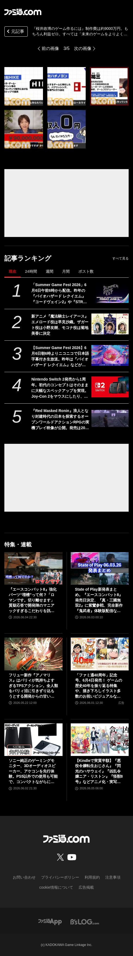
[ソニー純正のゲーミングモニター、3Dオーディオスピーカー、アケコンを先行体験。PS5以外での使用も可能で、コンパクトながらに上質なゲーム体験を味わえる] (33, 739)
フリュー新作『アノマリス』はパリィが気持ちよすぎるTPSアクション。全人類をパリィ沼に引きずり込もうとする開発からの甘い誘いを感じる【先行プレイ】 (33, 686)
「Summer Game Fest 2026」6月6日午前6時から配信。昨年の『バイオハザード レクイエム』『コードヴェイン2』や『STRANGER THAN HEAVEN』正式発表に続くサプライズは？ (59, 294)
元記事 (15, 32)
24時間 (31, 271)
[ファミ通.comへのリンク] (22, 12)
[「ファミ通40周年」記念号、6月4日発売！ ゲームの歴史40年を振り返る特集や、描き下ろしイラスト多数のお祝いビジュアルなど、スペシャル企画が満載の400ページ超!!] (100, 654)
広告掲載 (86, 887)
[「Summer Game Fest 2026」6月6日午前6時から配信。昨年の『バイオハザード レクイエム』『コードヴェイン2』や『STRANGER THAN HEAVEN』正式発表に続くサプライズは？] (110, 292)
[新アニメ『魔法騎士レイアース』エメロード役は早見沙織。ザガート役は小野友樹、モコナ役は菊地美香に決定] (110, 324)
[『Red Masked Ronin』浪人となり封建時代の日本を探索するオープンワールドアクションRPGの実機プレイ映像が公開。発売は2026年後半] (110, 418)
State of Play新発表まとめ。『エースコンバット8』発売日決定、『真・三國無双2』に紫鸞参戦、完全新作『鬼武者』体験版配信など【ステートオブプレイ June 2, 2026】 (99, 600)
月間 (66, 271)
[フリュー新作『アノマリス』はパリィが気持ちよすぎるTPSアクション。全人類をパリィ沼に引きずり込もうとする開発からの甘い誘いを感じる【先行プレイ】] (33, 654)
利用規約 (92, 877)
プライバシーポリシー (60, 877)
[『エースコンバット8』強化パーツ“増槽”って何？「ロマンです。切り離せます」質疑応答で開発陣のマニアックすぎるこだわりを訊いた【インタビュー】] (33, 568)
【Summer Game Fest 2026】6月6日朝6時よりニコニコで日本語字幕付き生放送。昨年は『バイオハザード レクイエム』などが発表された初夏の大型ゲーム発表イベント (60, 357)
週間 (49, 271)
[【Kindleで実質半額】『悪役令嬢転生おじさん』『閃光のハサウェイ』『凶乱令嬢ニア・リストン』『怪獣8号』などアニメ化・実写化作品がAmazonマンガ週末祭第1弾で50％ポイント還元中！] (100, 739)
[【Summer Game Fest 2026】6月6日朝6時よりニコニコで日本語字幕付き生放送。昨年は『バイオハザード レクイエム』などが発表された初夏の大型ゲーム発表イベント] (110, 355)
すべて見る (120, 258)
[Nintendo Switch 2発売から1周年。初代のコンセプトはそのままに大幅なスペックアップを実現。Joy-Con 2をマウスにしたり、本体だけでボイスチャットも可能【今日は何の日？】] (110, 386)
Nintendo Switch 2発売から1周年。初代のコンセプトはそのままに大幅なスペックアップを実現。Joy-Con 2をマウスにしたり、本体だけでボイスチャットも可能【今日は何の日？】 (59, 388)
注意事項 (112, 877)
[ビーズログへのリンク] (84, 921)
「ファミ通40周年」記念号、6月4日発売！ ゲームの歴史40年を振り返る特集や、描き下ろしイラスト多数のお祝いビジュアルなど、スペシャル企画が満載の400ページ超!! (98, 686)
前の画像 (50, 48)
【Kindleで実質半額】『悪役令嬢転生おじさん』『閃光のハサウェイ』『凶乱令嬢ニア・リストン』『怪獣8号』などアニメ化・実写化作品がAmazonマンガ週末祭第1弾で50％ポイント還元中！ (99, 771)
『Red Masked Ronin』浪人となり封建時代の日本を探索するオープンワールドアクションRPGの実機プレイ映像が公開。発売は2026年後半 (60, 420)
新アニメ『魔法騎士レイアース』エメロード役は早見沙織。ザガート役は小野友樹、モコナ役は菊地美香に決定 (59, 324)
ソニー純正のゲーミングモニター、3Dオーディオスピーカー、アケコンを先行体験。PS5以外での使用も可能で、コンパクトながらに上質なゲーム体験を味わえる (33, 771)
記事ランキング (27, 258)
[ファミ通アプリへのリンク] (50, 921)
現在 (12, 271)
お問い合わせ (24, 877)
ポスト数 (86, 271)
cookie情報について (56, 887)
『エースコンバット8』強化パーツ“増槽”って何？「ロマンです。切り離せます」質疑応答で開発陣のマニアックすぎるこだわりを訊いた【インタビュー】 (33, 600)
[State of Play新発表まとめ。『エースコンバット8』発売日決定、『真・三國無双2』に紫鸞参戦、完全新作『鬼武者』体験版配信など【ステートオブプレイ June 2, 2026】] (100, 568)
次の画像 (82, 48)
